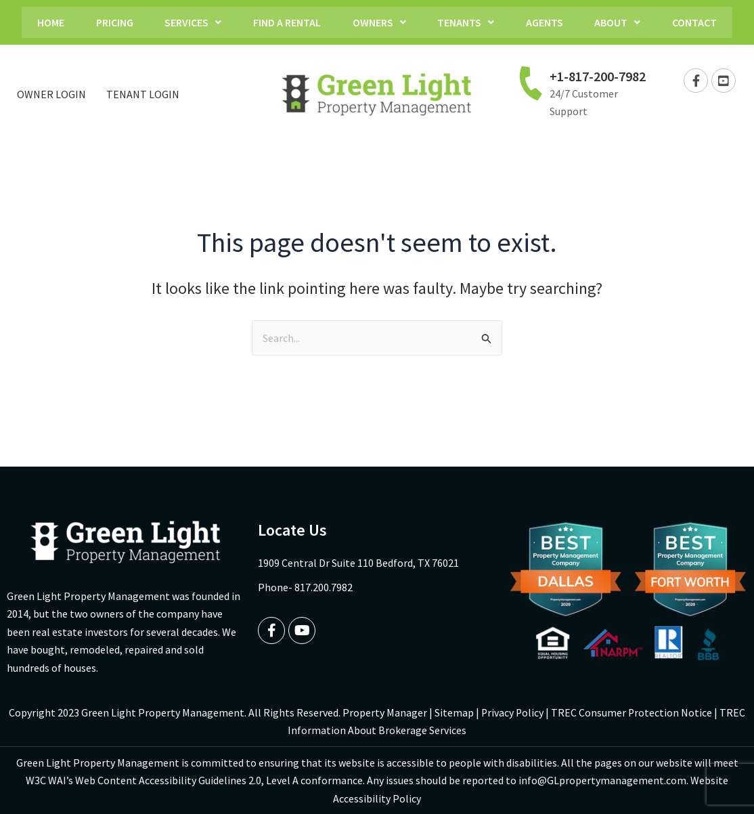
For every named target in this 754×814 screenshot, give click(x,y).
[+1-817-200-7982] (530, 82)
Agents (549, 22)
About (625, 22)
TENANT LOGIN (142, 94)
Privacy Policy (512, 712)
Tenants (468, 22)
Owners (379, 22)
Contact (704, 22)
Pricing (108, 22)
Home (42, 22)
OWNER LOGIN (51, 94)
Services (188, 22)
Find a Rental (285, 22)
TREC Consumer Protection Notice (632, 712)
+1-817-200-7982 (598, 76)
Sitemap (453, 712)
